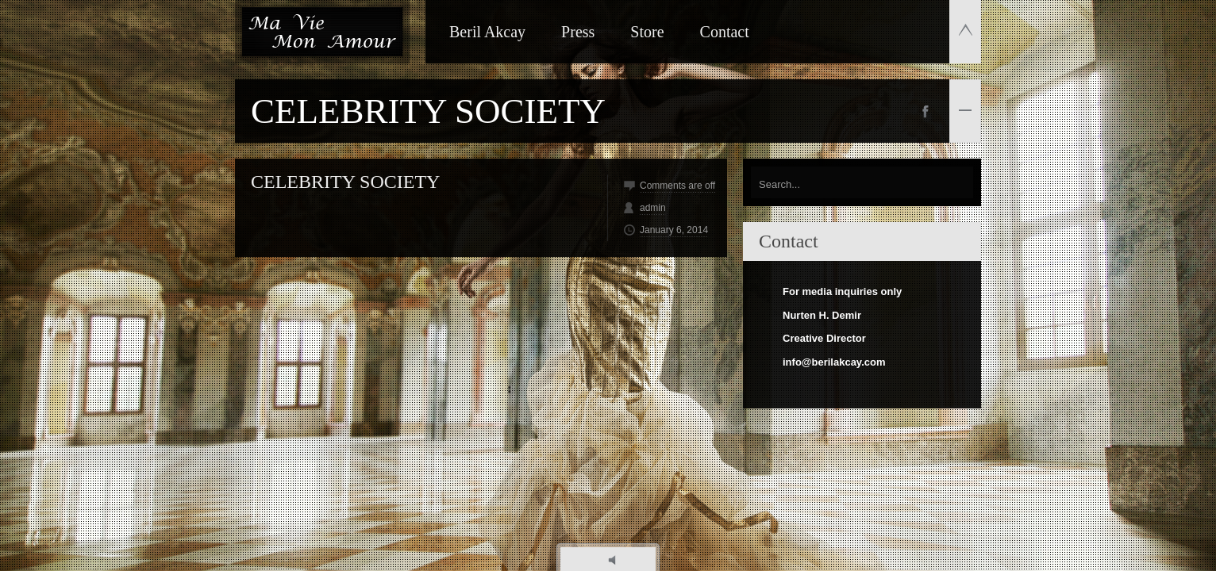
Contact (724, 31)
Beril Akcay (487, 31)
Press (578, 31)
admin (653, 207)
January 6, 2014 (674, 230)
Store (647, 31)
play (616, 560)
